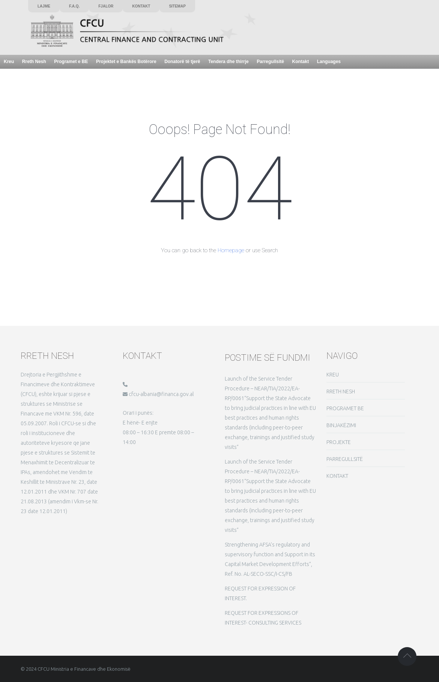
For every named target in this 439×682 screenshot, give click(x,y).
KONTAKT (337, 476)
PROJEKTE (338, 442)
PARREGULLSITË (344, 459)
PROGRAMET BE (345, 408)
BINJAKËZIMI (341, 425)
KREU (332, 375)
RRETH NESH (340, 391)
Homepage (231, 250)
